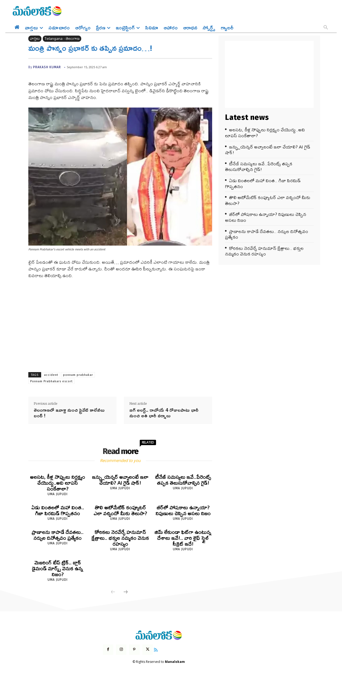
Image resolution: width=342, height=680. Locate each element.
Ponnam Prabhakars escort (51, 381)
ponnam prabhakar (78, 375)
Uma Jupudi (58, 494)
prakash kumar (47, 67)
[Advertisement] (120, 323)
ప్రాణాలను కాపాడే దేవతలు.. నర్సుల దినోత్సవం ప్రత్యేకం (57, 535)
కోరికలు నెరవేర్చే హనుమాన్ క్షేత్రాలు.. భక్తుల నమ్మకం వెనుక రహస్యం (120, 538)
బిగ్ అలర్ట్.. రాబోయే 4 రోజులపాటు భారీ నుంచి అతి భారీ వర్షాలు (164, 413)
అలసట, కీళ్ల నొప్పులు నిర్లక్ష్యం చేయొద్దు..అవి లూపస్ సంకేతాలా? (57, 483)
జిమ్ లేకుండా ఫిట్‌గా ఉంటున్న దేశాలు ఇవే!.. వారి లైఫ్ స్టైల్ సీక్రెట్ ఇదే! (182, 538)
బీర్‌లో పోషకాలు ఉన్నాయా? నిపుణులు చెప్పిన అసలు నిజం (183, 510)
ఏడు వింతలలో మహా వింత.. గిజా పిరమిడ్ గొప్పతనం (57, 510)
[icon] (156, 649)
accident (51, 375)
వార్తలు (34, 39)
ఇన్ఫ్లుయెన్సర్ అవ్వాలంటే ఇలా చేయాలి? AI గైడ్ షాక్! (120, 480)
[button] (325, 27)
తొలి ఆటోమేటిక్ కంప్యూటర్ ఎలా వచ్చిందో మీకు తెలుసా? (120, 510)
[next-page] (125, 592)
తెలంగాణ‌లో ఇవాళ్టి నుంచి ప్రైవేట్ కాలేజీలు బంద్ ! (69, 413)
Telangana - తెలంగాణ (62, 39)
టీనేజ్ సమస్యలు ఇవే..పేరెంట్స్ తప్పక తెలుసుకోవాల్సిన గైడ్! (183, 480)
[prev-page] (113, 592)
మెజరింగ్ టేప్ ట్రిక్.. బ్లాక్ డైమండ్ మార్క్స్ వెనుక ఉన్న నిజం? (57, 568)
